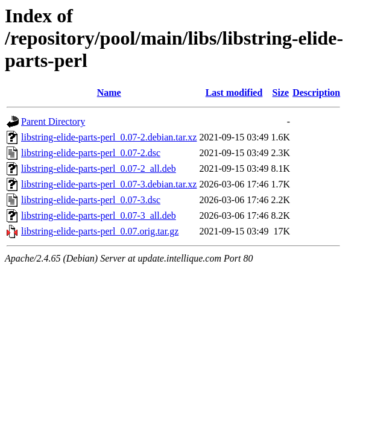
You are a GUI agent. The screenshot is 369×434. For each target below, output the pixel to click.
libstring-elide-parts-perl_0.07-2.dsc (90, 153)
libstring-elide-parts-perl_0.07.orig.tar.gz (99, 231)
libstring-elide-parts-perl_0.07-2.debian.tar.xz (109, 137)
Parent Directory (53, 121)
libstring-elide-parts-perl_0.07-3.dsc (90, 200)
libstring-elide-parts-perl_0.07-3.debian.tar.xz (109, 184)
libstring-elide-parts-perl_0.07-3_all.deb (98, 215)
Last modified (234, 92)
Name (109, 92)
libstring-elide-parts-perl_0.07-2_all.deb (98, 168)
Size (281, 92)
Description (316, 92)
